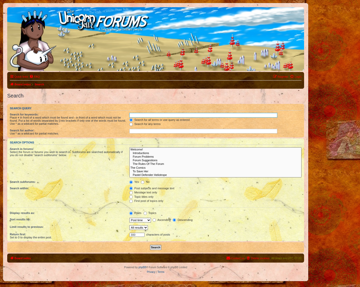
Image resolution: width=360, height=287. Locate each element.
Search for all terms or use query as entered (159, 119)
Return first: (18, 234)
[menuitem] (34, 77)
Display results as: (22, 212)
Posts (135, 212)
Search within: (19, 188)
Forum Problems (215, 157)
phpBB (142, 267)
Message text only (143, 192)
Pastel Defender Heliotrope (215, 175)
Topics (150, 212)
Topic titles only (141, 196)
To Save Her (215, 171)
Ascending (162, 219)
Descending (182, 219)
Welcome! (215, 149)
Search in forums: (22, 148)
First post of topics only (146, 200)
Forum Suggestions (215, 160)
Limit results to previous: (27, 226)
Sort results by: (20, 219)
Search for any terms (145, 123)
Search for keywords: (24, 114)
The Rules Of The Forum (215, 164)
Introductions (215, 153)
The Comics (215, 168)
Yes (134, 181)
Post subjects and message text (151, 188)
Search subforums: (23, 181)
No (145, 181)
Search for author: (22, 130)
